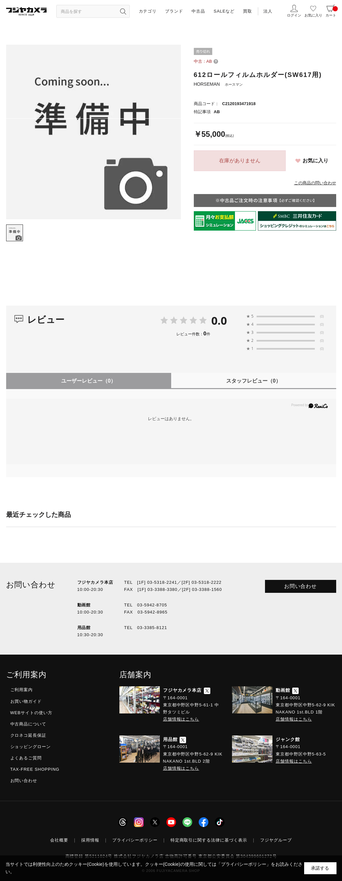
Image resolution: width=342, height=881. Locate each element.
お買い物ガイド (26, 701)
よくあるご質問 (26, 758)
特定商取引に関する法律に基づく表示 (209, 840)
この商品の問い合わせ (315, 182)
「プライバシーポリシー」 (243, 864)
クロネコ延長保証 (28, 735)
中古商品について (28, 724)
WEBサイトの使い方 (31, 712)
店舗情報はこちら (181, 719)
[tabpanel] (93, 132)
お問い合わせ (300, 586)
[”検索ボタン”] (123, 11)
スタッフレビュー (253, 381)
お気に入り (315, 160)
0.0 (219, 320)
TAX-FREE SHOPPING (35, 769)
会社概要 (59, 840)
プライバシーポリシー (135, 840)
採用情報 (90, 840)
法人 (267, 11)
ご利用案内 (21, 689)
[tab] (14, 232)
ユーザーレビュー (88, 381)
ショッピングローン (30, 746)
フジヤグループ (276, 840)
